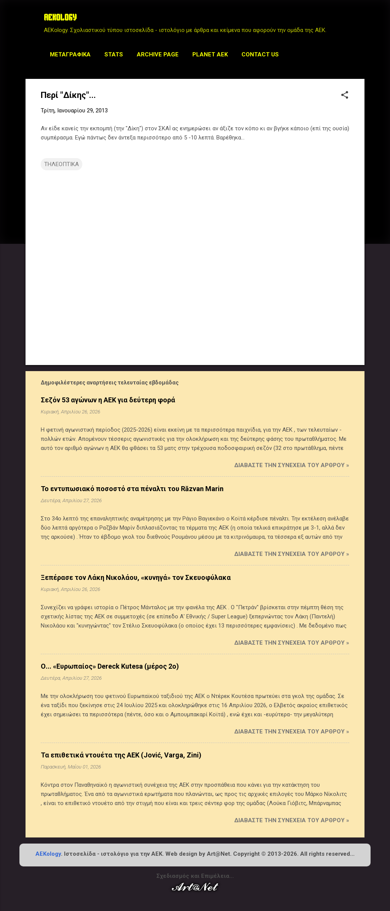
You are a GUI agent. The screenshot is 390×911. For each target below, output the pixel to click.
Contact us (260, 54)
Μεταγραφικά (70, 54)
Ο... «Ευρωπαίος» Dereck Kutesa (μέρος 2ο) (110, 666)
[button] (344, 95)
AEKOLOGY (60, 18)
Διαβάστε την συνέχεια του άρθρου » (291, 465)
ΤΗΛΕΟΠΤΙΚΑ (61, 164)
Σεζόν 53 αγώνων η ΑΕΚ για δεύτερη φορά (108, 400)
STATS (113, 54)
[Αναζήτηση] (359, 20)
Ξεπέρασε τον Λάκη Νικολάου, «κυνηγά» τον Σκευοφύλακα (136, 577)
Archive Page (158, 54)
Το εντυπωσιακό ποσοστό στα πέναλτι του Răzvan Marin (132, 489)
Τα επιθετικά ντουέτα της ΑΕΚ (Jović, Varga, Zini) (121, 755)
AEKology (48, 853)
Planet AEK (210, 54)
